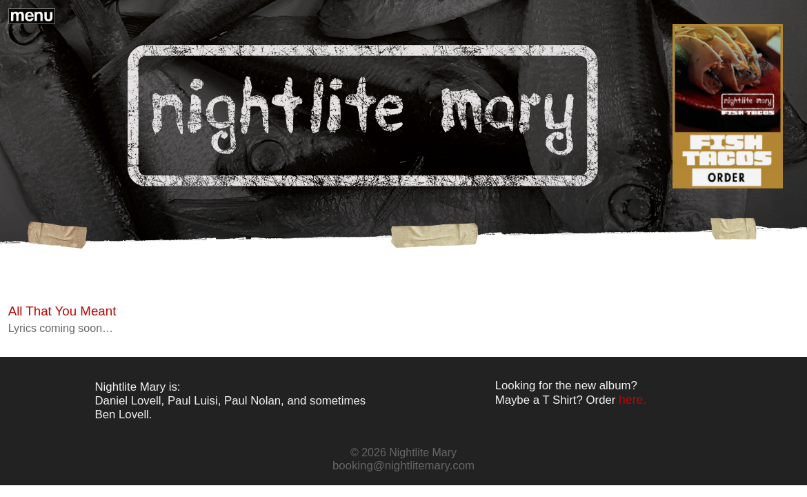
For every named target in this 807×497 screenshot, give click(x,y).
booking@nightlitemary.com (403, 465)
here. (632, 400)
